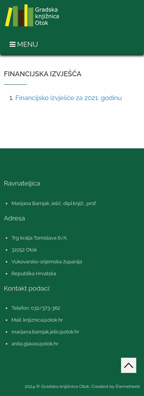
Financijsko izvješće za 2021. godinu (68, 98)
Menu (24, 44)
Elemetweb (128, 386)
